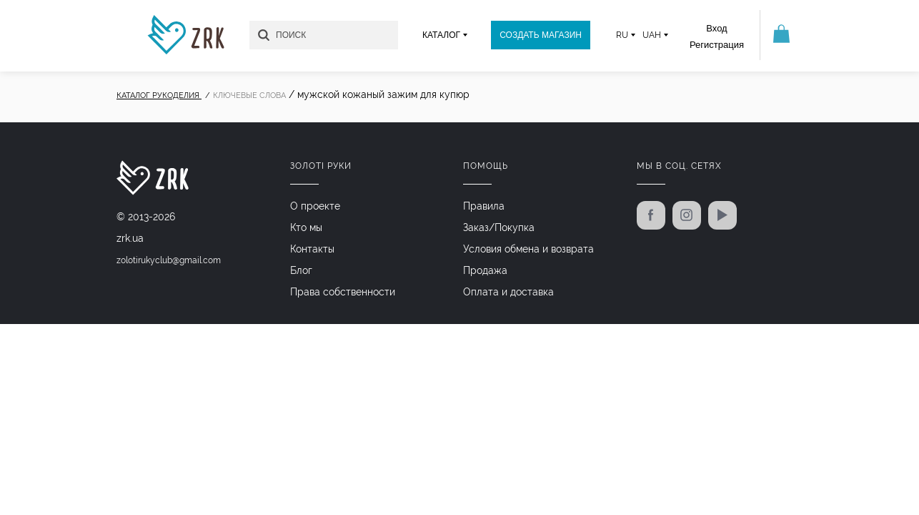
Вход (716, 28)
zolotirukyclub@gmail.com (168, 260)
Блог (301, 270)
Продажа (485, 270)
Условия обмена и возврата (528, 249)
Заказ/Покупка (499, 227)
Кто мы (306, 227)
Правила (484, 206)
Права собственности (342, 292)
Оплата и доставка (508, 292)
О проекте (315, 206)
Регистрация (717, 44)
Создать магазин (541, 35)
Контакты (312, 249)
